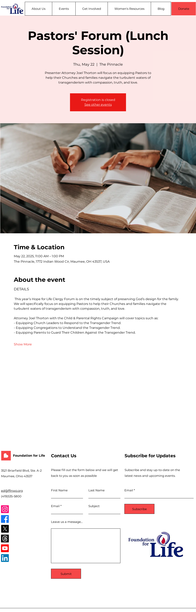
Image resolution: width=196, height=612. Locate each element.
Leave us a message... (67, 521)
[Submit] (66, 574)
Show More (23, 344)
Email (55, 506)
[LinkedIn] (5, 558)
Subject (94, 506)
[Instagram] (5, 509)
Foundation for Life (29, 455)
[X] (5, 529)
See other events (98, 104)
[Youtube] (5, 548)
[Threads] (5, 538)
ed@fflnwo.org (12, 491)
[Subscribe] (139, 509)
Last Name (96, 490)
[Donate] (183, 9)
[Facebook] (5, 519)
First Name (59, 490)
